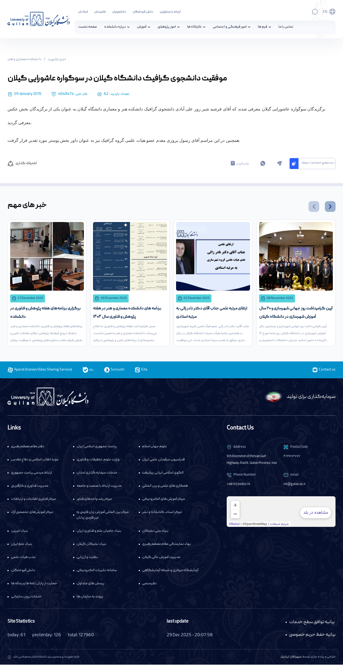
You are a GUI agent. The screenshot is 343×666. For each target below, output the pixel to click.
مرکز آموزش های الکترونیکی (163, 500)
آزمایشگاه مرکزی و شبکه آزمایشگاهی (170, 571)
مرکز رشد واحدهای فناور (94, 500)
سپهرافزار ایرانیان (291, 658)
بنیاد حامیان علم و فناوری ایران (99, 532)
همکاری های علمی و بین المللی (165, 487)
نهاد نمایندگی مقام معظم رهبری (166, 545)
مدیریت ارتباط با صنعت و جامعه (99, 487)
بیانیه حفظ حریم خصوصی (312, 636)
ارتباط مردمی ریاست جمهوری (31, 474)
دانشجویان (119, 12)
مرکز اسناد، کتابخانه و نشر (162, 513)
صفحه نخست (87, 27)
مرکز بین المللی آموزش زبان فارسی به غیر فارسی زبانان (102, 516)
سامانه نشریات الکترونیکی (97, 571)
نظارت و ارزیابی (87, 558)
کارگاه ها (194, 27)
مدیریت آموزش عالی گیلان (161, 558)
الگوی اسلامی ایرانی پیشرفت (163, 474)
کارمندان (100, 12)
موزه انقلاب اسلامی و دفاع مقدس (34, 461)
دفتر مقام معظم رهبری (27, 447)
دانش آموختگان (143, 12)
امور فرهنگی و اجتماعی (230, 27)
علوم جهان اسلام (154, 447)
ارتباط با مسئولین (170, 12)
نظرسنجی (149, 584)
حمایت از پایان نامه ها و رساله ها (34, 584)
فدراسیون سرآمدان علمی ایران (163, 461)
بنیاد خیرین (19, 532)
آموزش (141, 27)
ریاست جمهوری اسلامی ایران (97, 447)
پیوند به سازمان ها (90, 598)
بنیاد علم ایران (21, 545)
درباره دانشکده (115, 27)
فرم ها (262, 27)
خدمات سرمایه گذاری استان (97, 474)
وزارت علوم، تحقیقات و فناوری (98, 461)
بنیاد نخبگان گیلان (91, 545)
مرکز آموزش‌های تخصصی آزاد (32, 513)
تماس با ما (285, 27)
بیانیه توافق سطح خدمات (312, 623)
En (325, 12)
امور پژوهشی (167, 27)
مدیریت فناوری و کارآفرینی (29, 487)
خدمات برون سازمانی (26, 598)
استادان (83, 12)
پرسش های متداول (91, 584)
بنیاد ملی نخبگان (155, 532)
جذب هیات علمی (23, 558)
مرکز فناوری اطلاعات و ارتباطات (33, 500)
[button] (313, 207)
